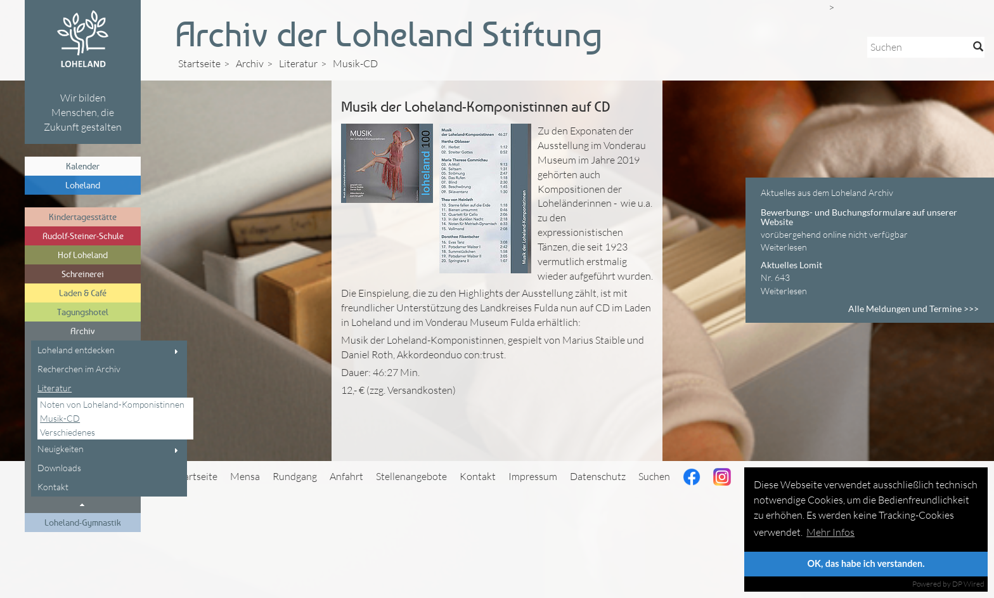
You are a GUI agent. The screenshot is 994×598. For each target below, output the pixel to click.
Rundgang (295, 476)
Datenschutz (598, 476)
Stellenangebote (411, 476)
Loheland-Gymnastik (82, 522)
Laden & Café (82, 292)
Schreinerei (82, 273)
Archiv (82, 330)
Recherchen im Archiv (78, 368)
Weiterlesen (784, 247)
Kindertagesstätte (83, 216)
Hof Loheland (83, 254)
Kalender (83, 165)
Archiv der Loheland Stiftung (388, 34)
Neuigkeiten (60, 448)
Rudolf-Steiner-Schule (83, 235)
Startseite (199, 63)
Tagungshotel (82, 311)
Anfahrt (346, 476)
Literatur (54, 387)
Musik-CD (60, 418)
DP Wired (968, 583)
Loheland (82, 184)
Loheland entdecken (76, 349)
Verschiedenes (67, 432)
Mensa (245, 476)
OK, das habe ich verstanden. (865, 563)
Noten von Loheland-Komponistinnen (112, 404)
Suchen (654, 476)
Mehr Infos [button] (830, 532)
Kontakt (52, 486)
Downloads (59, 467)
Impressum (532, 476)
